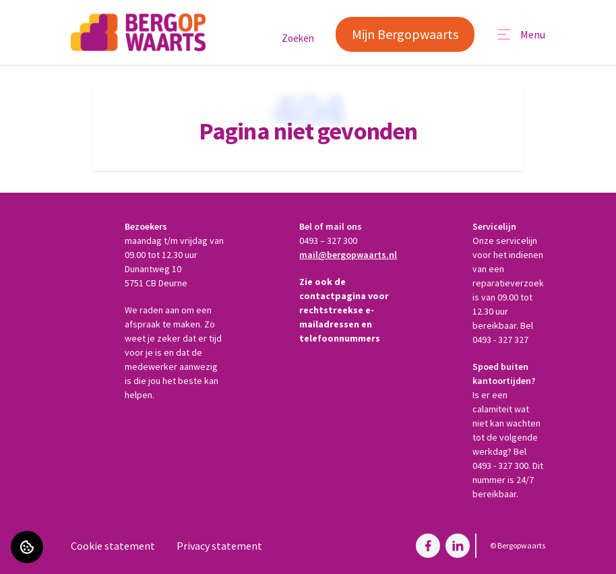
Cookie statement (113, 545)
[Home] (138, 32)
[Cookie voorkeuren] (27, 547)
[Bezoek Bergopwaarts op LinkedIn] (457, 546)
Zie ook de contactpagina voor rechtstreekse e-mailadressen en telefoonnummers (344, 310)
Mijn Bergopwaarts (405, 34)
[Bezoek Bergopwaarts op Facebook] (428, 546)
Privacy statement (219, 545)
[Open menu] (520, 34)
